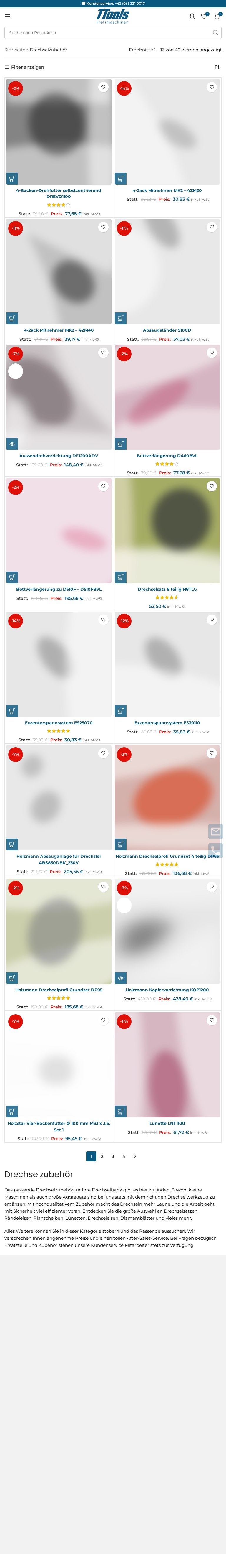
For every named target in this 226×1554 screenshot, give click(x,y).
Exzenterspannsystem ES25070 (58, 722)
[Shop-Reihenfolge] (217, 66)
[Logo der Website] (113, 16)
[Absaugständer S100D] (167, 271)
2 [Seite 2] (102, 1161)
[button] (12, 179)
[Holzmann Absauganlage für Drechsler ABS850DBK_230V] (59, 797)
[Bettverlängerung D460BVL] (167, 397)
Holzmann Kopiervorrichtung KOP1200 (167, 995)
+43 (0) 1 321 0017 (130, 3)
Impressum (17, 1308)
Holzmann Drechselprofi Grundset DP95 (58, 995)
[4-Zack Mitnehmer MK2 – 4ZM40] (59, 271)
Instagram (15, 1426)
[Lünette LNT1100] (167, 1070)
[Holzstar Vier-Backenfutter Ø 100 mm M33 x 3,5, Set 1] (59, 1070)
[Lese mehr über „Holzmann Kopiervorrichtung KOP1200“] (121, 983)
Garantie (13, 1378)
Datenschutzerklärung (29, 1318)
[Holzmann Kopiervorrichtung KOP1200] (167, 936)
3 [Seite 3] (113, 1161)
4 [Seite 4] (123, 1161)
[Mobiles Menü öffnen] (7, 16)
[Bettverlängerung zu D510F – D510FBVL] (59, 530)
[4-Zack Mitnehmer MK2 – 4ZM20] (167, 132)
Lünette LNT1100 (167, 1128)
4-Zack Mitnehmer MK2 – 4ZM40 (59, 329)
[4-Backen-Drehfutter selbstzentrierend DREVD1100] (59, 132)
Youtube (13, 1448)
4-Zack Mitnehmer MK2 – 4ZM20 (167, 190)
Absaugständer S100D (167, 329)
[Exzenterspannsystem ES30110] (167, 663)
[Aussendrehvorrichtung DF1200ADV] (59, 397)
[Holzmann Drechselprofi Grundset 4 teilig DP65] (167, 797)
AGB (9, 1287)
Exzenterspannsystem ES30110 (167, 722)
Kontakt (13, 1297)
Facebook (15, 1437)
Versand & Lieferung (26, 1329)
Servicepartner (20, 1390)
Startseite (14, 49)
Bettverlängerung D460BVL (167, 455)
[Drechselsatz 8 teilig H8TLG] (167, 530)
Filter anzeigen (27, 67)
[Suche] (113, 33)
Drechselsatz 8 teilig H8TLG (167, 588)
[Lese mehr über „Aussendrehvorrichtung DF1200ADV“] (12, 444)
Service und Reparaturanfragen (38, 1366)
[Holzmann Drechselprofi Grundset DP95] (59, 936)
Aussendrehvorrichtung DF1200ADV (59, 455)
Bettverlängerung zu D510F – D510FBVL (59, 588)
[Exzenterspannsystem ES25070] (59, 663)
